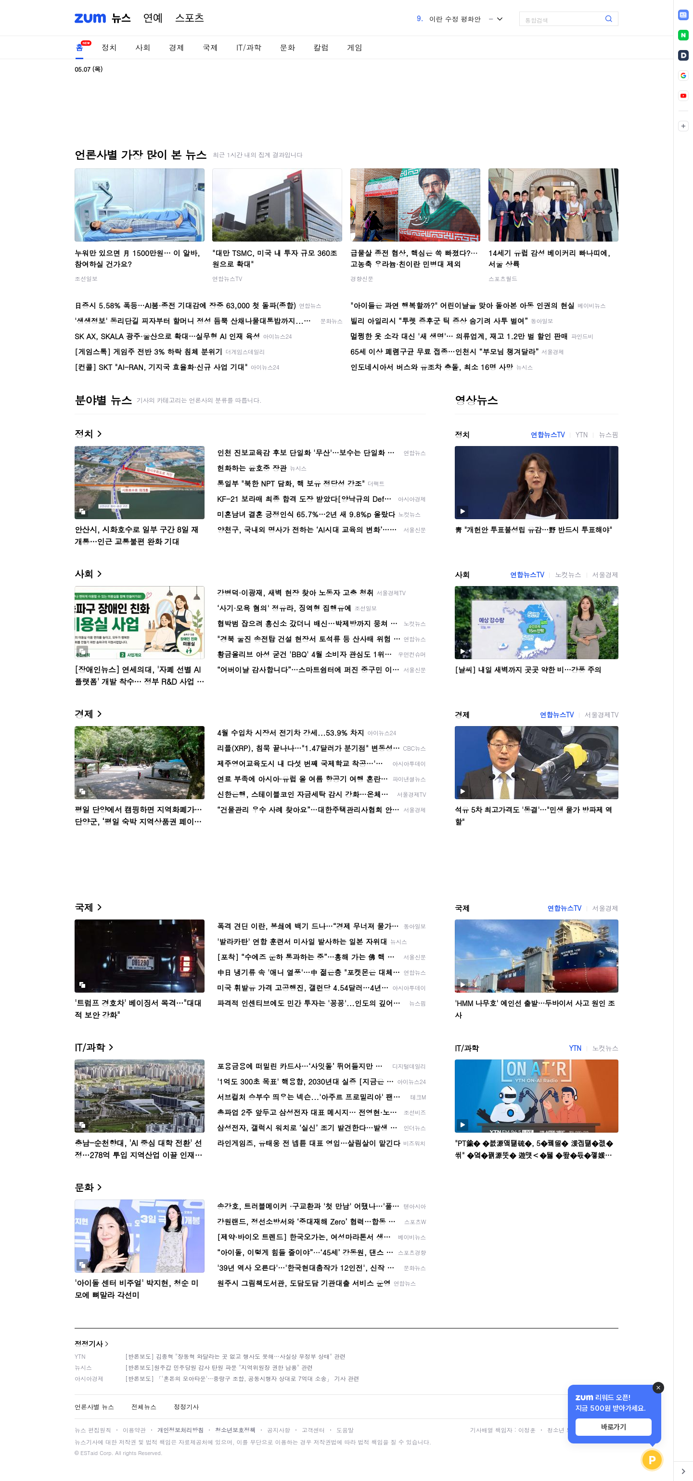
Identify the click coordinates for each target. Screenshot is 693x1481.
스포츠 (189, 18)
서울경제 (605, 574)
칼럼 (321, 47)
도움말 (345, 1430)
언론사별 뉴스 (94, 1406)
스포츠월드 (502, 278)
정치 (109, 47)
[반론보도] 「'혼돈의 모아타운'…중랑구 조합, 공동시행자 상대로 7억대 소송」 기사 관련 (242, 1378)
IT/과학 (248, 47)
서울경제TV (601, 714)
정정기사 (89, 1344)
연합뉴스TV (227, 278)
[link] (683, 15)
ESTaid (89, 1452)
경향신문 (361, 278)
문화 (287, 47)
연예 (153, 18)
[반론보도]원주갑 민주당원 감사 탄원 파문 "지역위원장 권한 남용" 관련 (219, 1367)
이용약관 (134, 1430)
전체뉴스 (143, 1406)
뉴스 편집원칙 (93, 1430)
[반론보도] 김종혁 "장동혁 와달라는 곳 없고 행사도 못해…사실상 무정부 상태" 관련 (235, 1356)
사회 (143, 47)
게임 (354, 47)
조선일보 (86, 278)
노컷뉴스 (568, 574)
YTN (582, 434)
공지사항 (278, 1430)
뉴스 (121, 18)
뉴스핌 (608, 434)
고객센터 (313, 1430)
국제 (210, 47)
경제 (176, 47)
